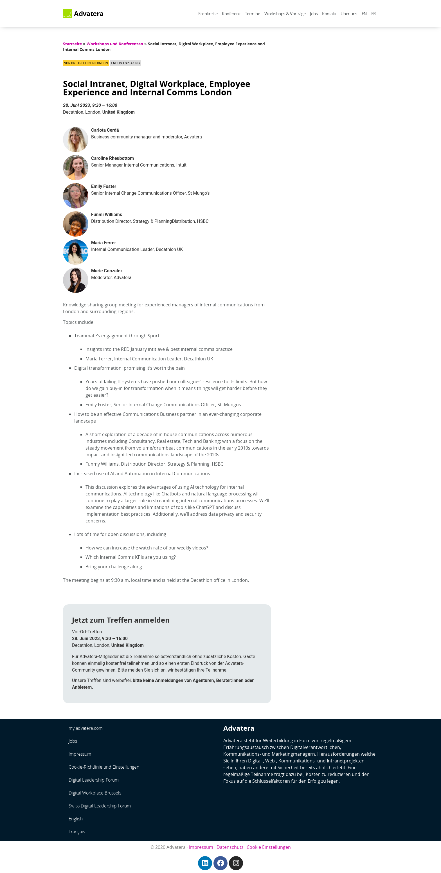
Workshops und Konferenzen (115, 43)
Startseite (72, 43)
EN (364, 13)
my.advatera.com (86, 728)
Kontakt (329, 13)
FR (373, 13)
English (76, 819)
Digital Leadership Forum (94, 780)
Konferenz (231, 13)
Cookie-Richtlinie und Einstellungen (104, 767)
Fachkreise (207, 13)
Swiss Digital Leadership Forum (100, 806)
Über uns (349, 13)
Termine (252, 13)
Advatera (89, 13)
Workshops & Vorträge (284, 13)
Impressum (80, 754)
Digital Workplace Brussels (95, 793)
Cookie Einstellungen (269, 847)
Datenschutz (230, 847)
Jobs (314, 13)
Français (77, 832)
